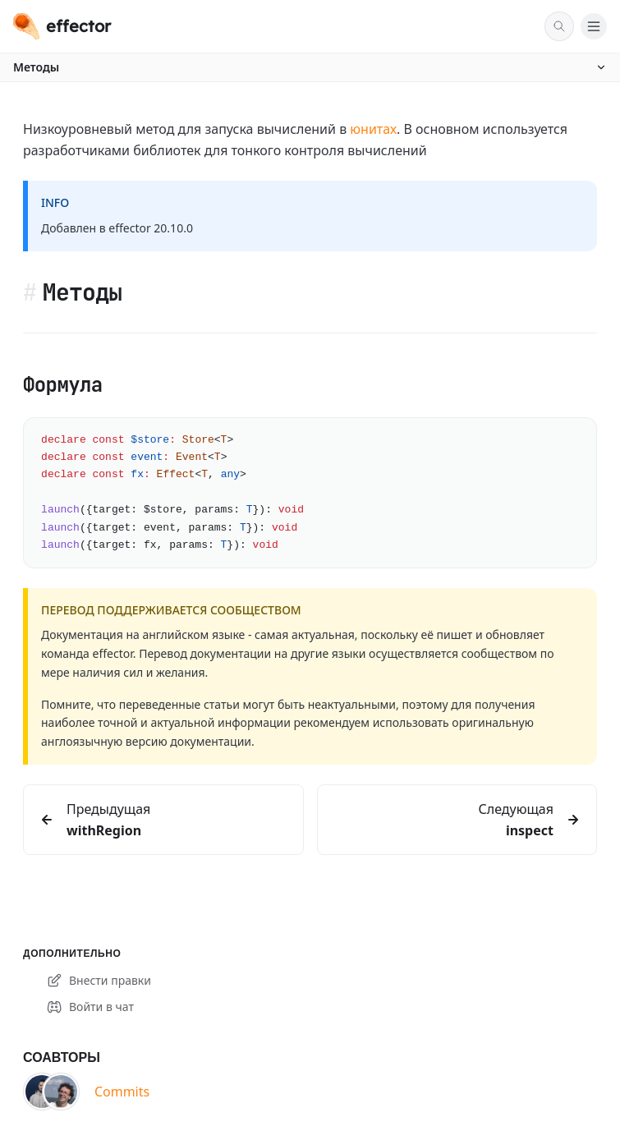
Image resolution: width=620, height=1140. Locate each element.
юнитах (373, 129)
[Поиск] (559, 26)
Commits (121, 1092)
